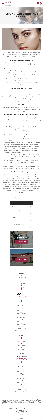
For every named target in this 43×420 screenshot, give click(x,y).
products (14, 221)
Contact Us (20, 259)
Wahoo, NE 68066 (21, 340)
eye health (15, 217)
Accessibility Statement (21, 411)
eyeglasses (15, 214)
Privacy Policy (21, 413)
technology (15, 228)
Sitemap (21, 414)
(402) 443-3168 (21, 345)
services (14, 207)
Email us (21, 291)
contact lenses (16, 210)
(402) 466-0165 (21, 283)
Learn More (20, 241)
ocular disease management (19, 224)
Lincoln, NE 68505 (21, 278)
